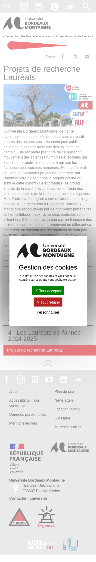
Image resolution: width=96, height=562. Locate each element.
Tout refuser (48, 302)
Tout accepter (47, 291)
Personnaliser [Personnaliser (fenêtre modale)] (48, 312)
